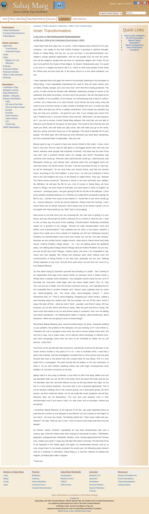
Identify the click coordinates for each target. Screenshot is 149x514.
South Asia (10, 124)
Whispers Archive (11, 90)
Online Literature (10, 43)
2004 (71, 26)
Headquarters (66, 475)
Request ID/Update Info (127, 475)
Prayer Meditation (39, 482)
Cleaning (35, 479)
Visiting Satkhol (124, 485)
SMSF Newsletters (11, 127)
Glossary (7, 77)
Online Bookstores (11, 30)
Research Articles (11, 72)
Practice (35, 472)
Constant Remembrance (14, 33)
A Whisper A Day (10, 87)
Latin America (11, 118)
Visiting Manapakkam (126, 482)
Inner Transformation (83, 26)
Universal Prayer (12, 51)
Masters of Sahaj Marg (13, 472)
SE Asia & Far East (13, 104)
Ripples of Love (12, 60)
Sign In (120, 4)
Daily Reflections (10, 93)
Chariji (6, 482)
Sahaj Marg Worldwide (71, 472)
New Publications (134, 47)
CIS (7, 121)
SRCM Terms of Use (66, 511)
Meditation (36, 475)
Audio (5, 54)
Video (5, 57)
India (7, 101)
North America (11, 115)
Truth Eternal (11, 48)
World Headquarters (135, 45)
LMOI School (66, 485)
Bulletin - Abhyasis (11, 96)
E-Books (7, 66)
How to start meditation (134, 35)
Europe (8, 110)
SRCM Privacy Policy (83, 511)
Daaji (5, 485)
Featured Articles (10, 69)
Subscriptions (9, 36)
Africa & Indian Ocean (15, 107)
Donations (134, 50)
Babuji (5, 479)
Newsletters (7, 84)
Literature (37, 26)
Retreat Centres (67, 479)
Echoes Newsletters (12, 98)
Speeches (7, 46)
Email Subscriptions (126, 479)
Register (113, 4)
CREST (64, 482)
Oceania (9, 113)
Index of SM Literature (13, 74)
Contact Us (129, 4)
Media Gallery (134, 40)
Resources (123, 472)
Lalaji (5, 475)
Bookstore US (94, 475)
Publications (8, 27)
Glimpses (9, 63)
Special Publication (97, 488)
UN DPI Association (134, 38)
